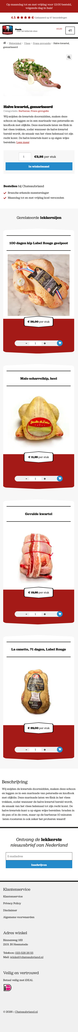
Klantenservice (13, 896)
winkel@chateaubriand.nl (26, 957)
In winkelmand (39, 166)
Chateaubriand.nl (26, 1012)
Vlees (27, 43)
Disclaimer (10, 910)
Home (4, 43)
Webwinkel (15, 43)
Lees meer (23, 142)
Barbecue (24, 111)
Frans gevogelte (42, 43)
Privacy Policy (12, 903)
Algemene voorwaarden (18, 917)
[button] (69, 57)
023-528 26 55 (24, 953)
